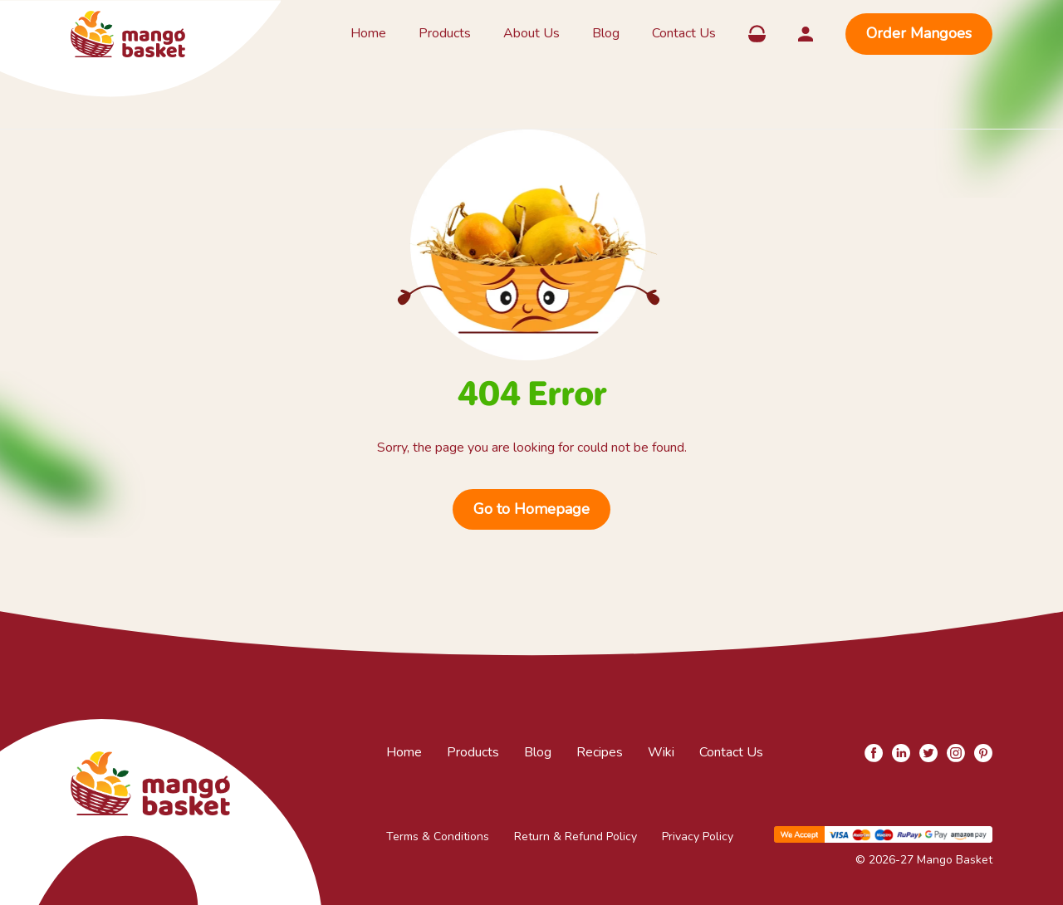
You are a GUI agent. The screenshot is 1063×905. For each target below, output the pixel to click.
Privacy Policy (697, 836)
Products (445, 33)
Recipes (599, 752)
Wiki (661, 752)
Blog (606, 33)
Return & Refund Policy (575, 836)
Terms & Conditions (437, 836)
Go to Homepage (531, 509)
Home (368, 33)
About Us (531, 33)
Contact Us (684, 33)
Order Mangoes (919, 33)
